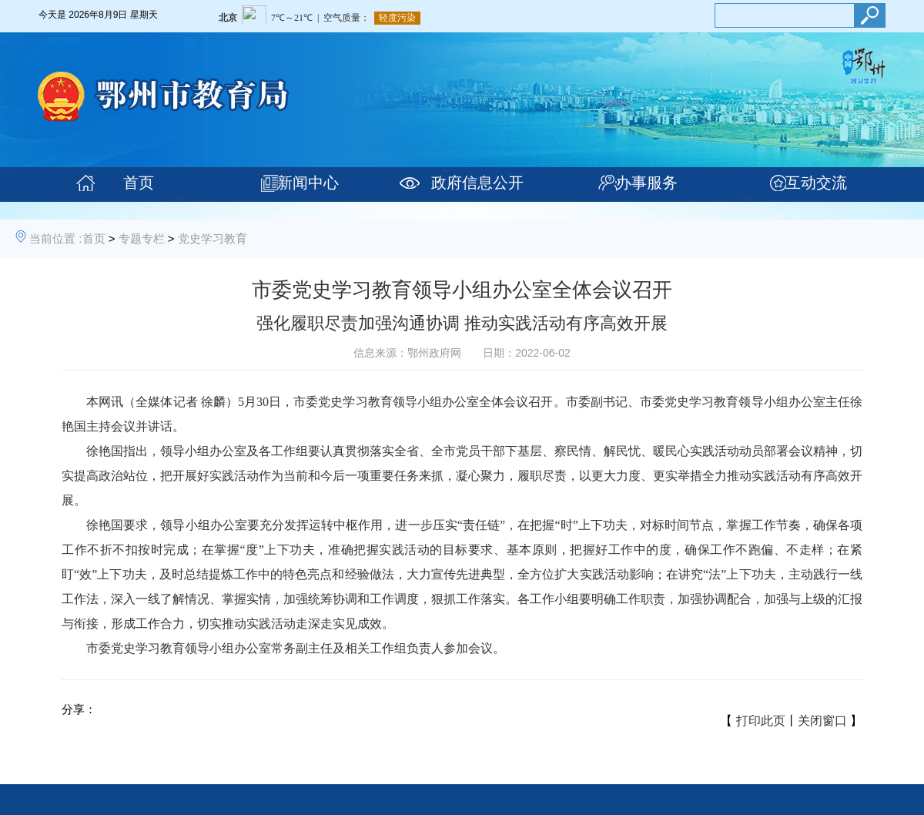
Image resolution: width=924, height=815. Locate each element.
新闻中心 (308, 182)
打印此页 (760, 720)
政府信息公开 (477, 182)
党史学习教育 (212, 238)
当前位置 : (55, 238)
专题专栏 (142, 238)
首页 (138, 182)
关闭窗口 (822, 720)
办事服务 (647, 182)
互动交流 (816, 182)
